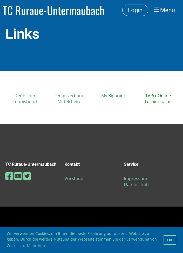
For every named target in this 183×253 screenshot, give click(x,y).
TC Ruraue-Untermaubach (53, 10)
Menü (164, 10)
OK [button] (169, 239)
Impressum (135, 178)
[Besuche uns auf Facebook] (9, 176)
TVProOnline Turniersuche (158, 98)
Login (135, 10)
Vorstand (74, 178)
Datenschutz (137, 184)
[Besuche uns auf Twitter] (27, 176)
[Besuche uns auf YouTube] (18, 176)
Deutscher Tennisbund (25, 98)
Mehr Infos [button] (37, 245)
